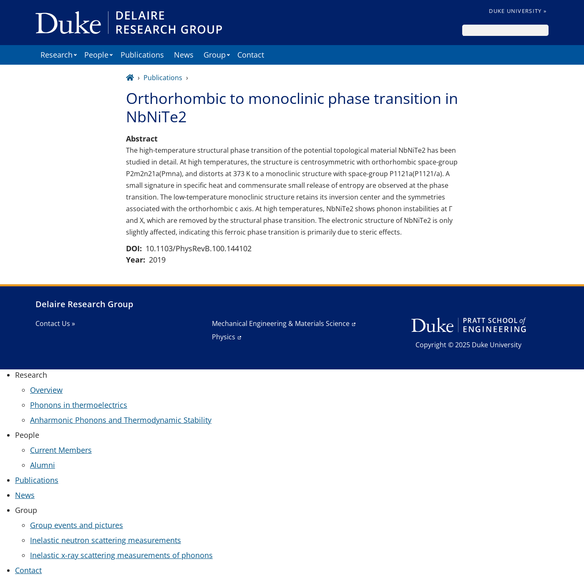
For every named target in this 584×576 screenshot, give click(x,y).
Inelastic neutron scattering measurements (105, 540)
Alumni (42, 465)
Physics (223, 336)
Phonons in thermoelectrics (78, 405)
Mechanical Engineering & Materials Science (281, 323)
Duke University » (517, 11)
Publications (142, 55)
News (184, 55)
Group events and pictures (76, 525)
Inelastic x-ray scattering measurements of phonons (121, 555)
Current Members (61, 450)
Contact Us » (55, 323)
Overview (46, 390)
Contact (250, 55)
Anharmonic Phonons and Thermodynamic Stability (120, 420)
